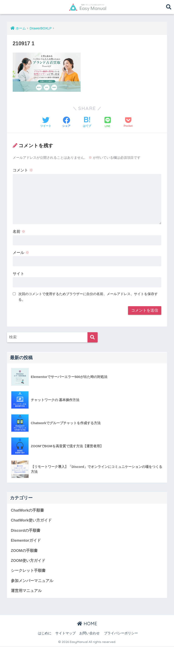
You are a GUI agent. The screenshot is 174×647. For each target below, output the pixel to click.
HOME (87, 624)
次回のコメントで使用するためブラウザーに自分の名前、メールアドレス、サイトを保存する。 (88, 296)
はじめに (44, 633)
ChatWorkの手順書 (27, 510)
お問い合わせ (89, 633)
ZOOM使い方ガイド (28, 561)
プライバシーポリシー (121, 633)
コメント (23, 170)
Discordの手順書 (25, 530)
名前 (19, 231)
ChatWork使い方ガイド (31, 520)
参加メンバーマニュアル (32, 581)
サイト (18, 274)
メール (21, 252)
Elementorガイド (26, 541)
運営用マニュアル (26, 591)
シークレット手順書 (28, 571)
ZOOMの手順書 (24, 551)
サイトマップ (65, 633)
